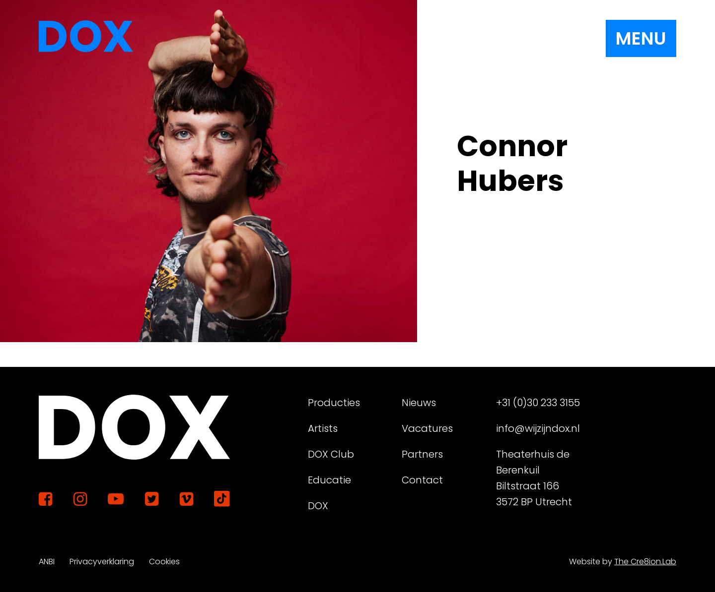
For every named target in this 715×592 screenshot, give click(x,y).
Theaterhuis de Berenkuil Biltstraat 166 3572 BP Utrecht (534, 478)
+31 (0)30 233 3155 (538, 403)
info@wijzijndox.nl (538, 428)
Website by (622, 561)
